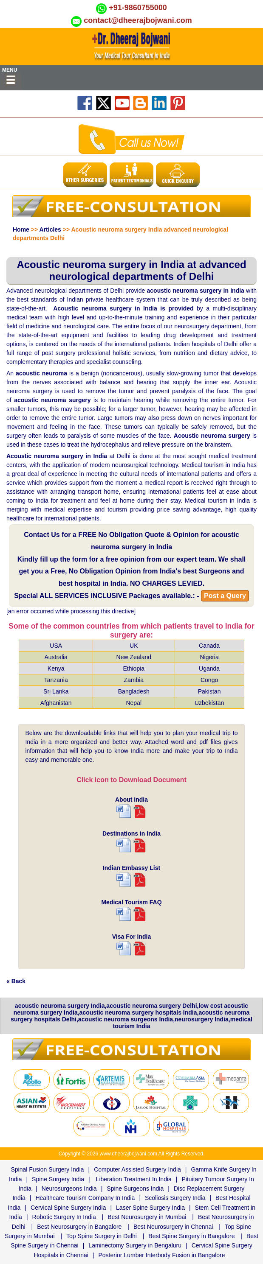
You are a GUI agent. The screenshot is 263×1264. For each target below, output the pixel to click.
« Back (15, 981)
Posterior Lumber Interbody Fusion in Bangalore (161, 1255)
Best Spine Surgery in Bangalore (191, 1236)
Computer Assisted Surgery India (137, 1169)
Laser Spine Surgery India (150, 1207)
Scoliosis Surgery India (175, 1197)
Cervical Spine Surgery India (68, 1207)
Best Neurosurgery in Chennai (173, 1226)
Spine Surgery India (58, 1179)
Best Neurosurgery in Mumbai (146, 1217)
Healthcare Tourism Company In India (85, 1197)
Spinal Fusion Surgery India (47, 1169)
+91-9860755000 (138, 7)
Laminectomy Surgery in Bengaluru (134, 1245)
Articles (50, 229)
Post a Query (225, 595)
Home (21, 229)
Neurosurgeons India (69, 1188)
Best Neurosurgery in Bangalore (79, 1226)
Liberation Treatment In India (134, 1179)
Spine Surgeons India (135, 1188)
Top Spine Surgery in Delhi (101, 1236)
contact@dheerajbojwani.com (138, 20)
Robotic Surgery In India (64, 1217)
